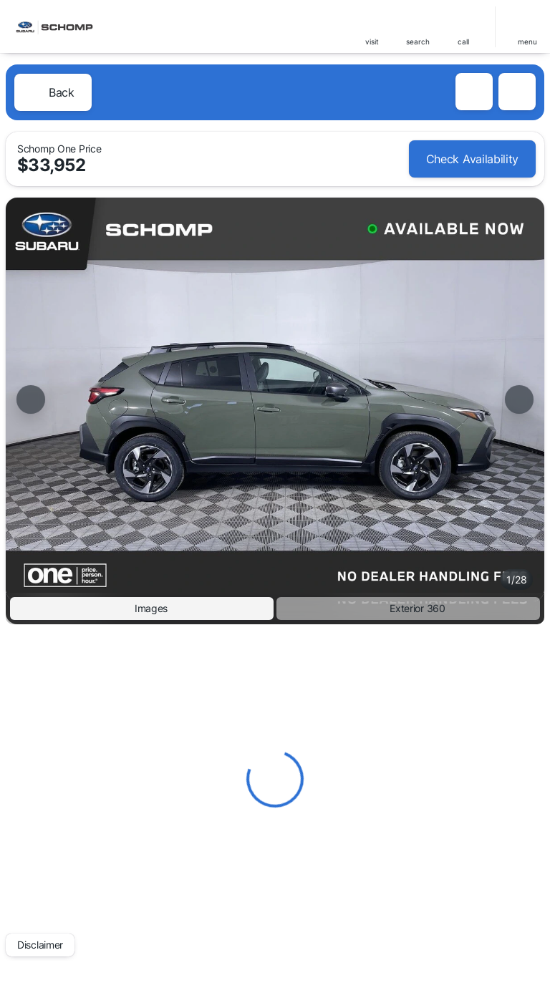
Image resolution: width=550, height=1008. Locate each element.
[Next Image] (519, 399)
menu (527, 41)
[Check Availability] (472, 159)
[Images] (142, 608)
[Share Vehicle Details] (517, 91)
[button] (371, 26)
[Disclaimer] (40, 945)
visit (372, 41)
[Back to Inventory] (53, 92)
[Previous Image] (30, 399)
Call (463, 41)
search (418, 41)
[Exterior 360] (408, 608)
